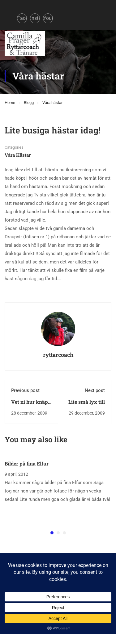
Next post (95, 390)
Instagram (35, 18)
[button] (52, 532)
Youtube (48, 18)
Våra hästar (52, 102)
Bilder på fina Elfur (27, 463)
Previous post (25, 390)
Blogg (29, 102)
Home (10, 102)
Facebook (22, 18)
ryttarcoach (58, 354)
